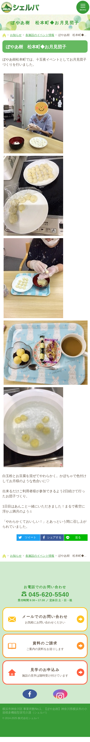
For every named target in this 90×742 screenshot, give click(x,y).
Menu (82, 7)
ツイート (26, 536)
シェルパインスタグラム (60, 696)
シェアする (50, 536)
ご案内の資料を (45, 646)
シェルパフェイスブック (30, 696)
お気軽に (45, 619)
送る (72, 536)
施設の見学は (45, 672)
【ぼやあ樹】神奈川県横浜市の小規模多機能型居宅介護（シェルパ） (44, 715)
